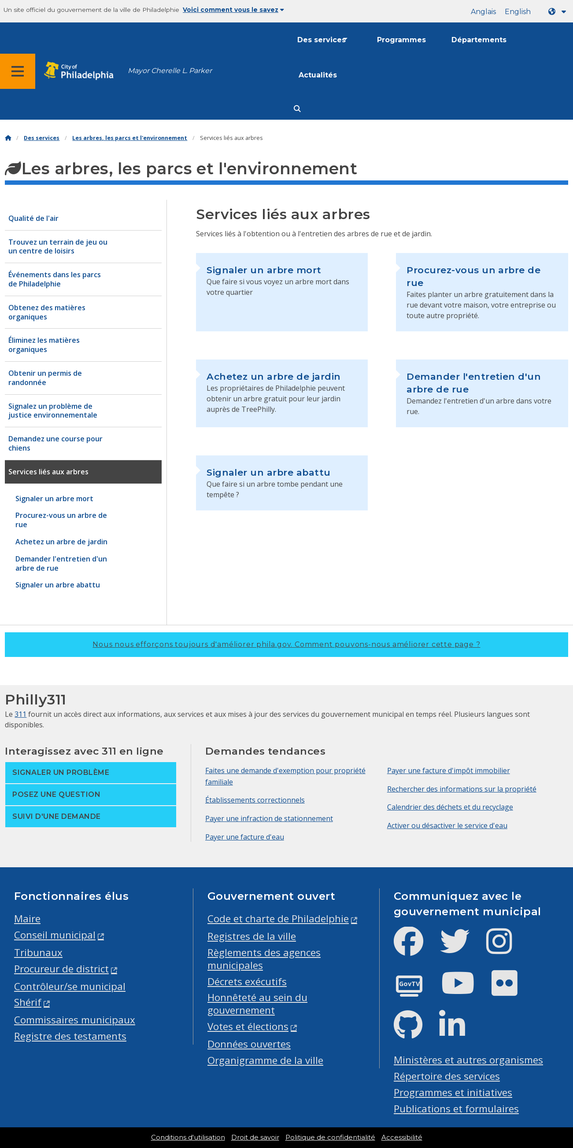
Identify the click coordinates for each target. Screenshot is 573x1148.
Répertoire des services (447, 1076)
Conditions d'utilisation (188, 1137)
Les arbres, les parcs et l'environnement (129, 138)
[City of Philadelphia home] (81, 71)
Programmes (401, 40)
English (518, 11)
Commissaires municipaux (74, 1020)
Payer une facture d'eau (244, 837)
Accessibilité (401, 1137)
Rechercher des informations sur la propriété (461, 789)
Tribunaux (38, 952)
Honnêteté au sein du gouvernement (257, 1003)
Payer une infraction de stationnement (269, 818)
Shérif (27, 1002)
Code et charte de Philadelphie (278, 918)
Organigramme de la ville (265, 1060)
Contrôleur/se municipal (70, 986)
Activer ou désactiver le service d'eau (447, 825)
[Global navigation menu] (17, 71)
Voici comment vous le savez (233, 9)
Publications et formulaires (456, 1108)
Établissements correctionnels (255, 800)
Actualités (318, 75)
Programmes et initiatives (453, 1092)
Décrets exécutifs (247, 981)
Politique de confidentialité (330, 1137)
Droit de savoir (255, 1137)
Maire (27, 918)
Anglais (483, 11)
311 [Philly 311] (20, 714)
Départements (478, 40)
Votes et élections (247, 1026)
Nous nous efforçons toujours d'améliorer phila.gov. (286, 644)
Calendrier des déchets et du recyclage (450, 807)
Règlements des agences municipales (264, 959)
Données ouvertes (249, 1044)
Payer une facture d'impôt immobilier (448, 770)
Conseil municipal (55, 935)
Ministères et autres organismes (468, 1060)
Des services (321, 40)
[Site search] (297, 109)
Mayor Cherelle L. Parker (170, 70)
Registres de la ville (251, 936)
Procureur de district (61, 969)
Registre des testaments (70, 1036)
